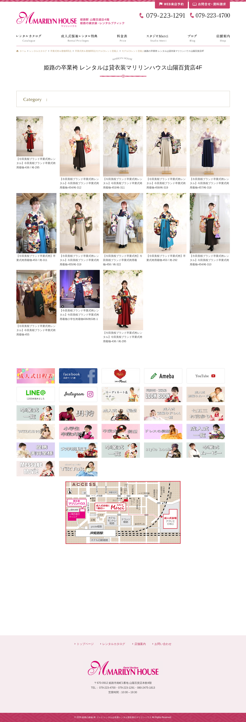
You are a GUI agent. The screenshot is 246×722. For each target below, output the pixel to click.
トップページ (85, 644)
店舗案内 (140, 644)
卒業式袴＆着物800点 (85, 51)
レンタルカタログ (113, 644)
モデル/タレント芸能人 (133, 51)
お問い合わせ (162, 644)
